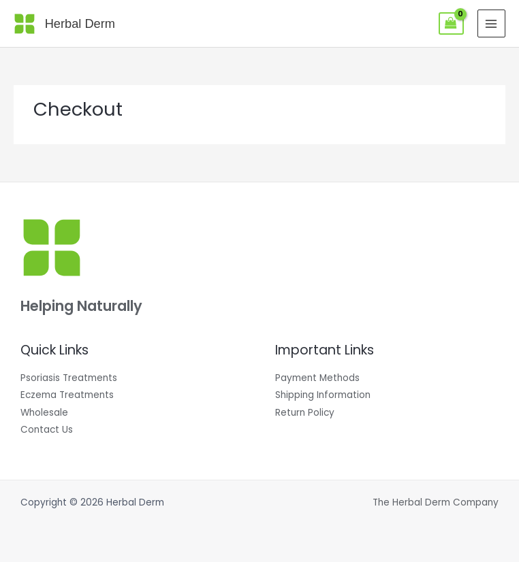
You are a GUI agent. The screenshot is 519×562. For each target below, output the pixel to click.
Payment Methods (317, 377)
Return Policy (304, 412)
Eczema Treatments (67, 395)
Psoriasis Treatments (68, 377)
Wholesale (44, 412)
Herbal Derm (80, 23)
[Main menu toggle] (491, 23)
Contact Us (46, 429)
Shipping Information (323, 395)
